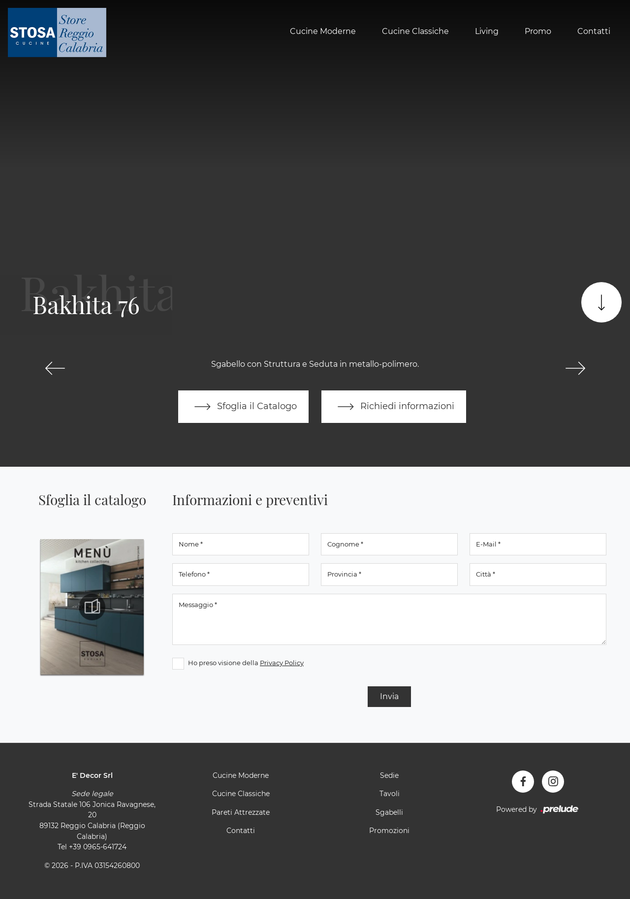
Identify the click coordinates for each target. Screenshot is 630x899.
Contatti (593, 31)
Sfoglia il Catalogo (243, 406)
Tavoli (389, 793)
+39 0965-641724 (97, 846)
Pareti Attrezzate (241, 812)
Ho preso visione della (246, 663)
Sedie (389, 775)
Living (487, 31)
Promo (538, 31)
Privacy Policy (282, 663)
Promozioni (389, 830)
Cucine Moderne (323, 31)
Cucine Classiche (415, 31)
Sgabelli (389, 812)
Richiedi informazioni (393, 406)
